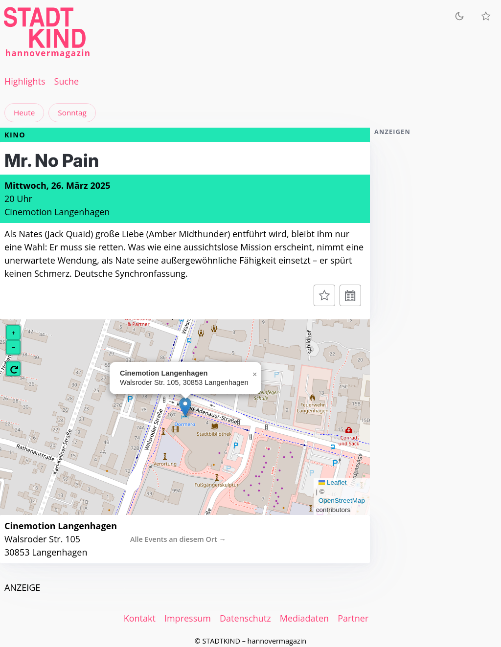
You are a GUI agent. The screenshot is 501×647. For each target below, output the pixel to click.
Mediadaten (304, 618)
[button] (185, 407)
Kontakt (140, 618)
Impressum (187, 618)
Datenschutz (245, 618)
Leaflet (333, 482)
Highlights (25, 81)
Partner (353, 618)
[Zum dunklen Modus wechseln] (459, 15)
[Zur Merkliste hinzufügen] (324, 295)
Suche (66, 81)
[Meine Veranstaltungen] (486, 16)
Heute (24, 112)
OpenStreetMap (342, 500)
